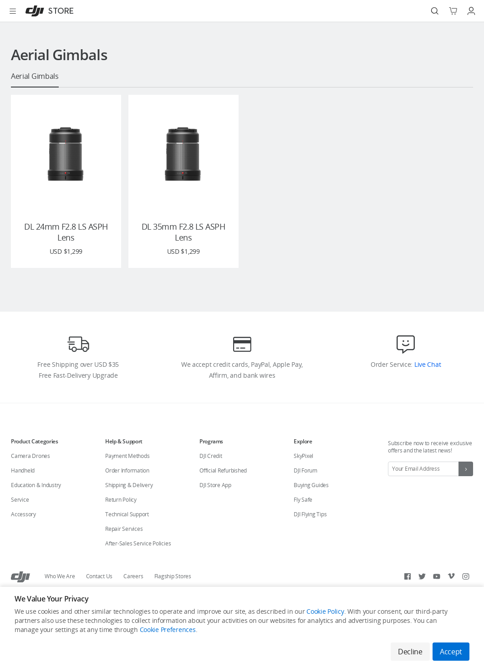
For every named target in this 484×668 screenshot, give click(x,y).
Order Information (127, 490)
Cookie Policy (325, 612)
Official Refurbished (223, 490)
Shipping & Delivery (129, 505)
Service (20, 519)
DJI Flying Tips (310, 534)
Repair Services (124, 548)
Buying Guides (311, 505)
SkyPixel (303, 475)
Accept (451, 652)
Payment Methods (127, 475)
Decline (409, 652)
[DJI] (47, 10)
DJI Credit (210, 475)
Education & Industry (36, 505)
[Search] (435, 11)
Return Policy (121, 519)
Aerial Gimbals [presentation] (35, 77)
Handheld (23, 490)
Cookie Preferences (168, 630)
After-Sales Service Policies (138, 563)
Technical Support (127, 534)
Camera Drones (30, 475)
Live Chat (427, 384)
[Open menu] (13, 11)
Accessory (23, 534)
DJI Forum (305, 490)
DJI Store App (215, 505)
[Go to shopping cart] (453, 11)
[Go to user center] (471, 11)
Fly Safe (303, 519)
